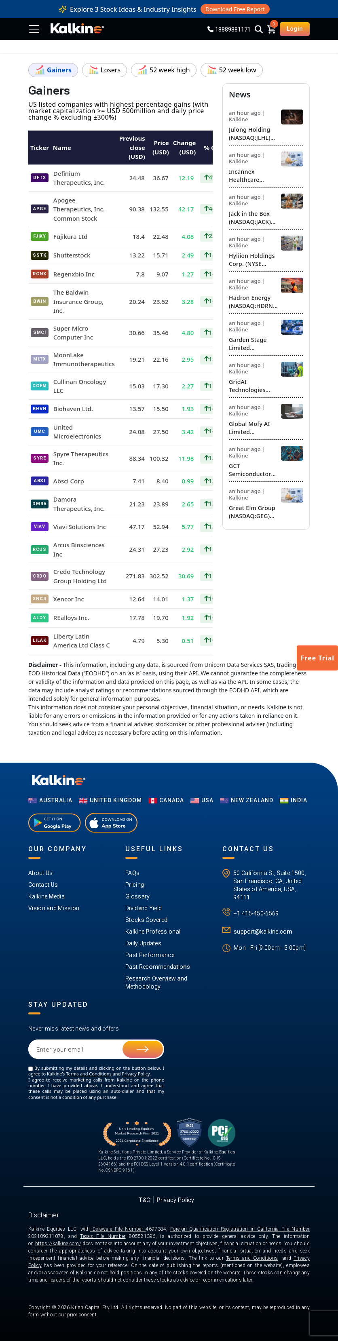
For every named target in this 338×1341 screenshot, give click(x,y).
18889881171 (229, 29)
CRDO (39, 576)
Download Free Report (235, 9)
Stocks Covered (146, 920)
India (293, 800)
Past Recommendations (157, 967)
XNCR (39, 598)
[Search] (259, 30)
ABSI (39, 480)
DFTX (39, 177)
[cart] (271, 29)
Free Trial (317, 658)
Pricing (134, 884)
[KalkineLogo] (77, 29)
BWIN (39, 301)
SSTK (39, 255)
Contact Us (43, 884)
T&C (144, 1200)
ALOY (39, 617)
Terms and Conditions (89, 1074)
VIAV (39, 526)
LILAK (39, 640)
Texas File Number (102, 1236)
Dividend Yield (143, 908)
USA (201, 800)
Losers (104, 70)
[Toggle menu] (35, 29)
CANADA (166, 800)
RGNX (39, 273)
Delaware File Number (118, 1229)
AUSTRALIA (50, 800)
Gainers (53, 70)
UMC (39, 431)
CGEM (39, 385)
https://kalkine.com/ (58, 1243)
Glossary (137, 896)
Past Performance (149, 955)
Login (295, 28)
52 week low (231, 70)
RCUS (39, 549)
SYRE (39, 458)
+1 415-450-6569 (256, 913)
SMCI (39, 332)
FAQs (132, 873)
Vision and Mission (53, 908)
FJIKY (39, 236)
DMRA (39, 503)
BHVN (39, 408)
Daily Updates (143, 943)
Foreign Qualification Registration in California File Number (240, 1229)
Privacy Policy (136, 1074)
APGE (39, 208)
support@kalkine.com (263, 931)
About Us (40, 873)
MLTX (39, 359)
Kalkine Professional (152, 931)
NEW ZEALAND (246, 800)
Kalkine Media (46, 896)
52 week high (163, 70)
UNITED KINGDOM (110, 800)
